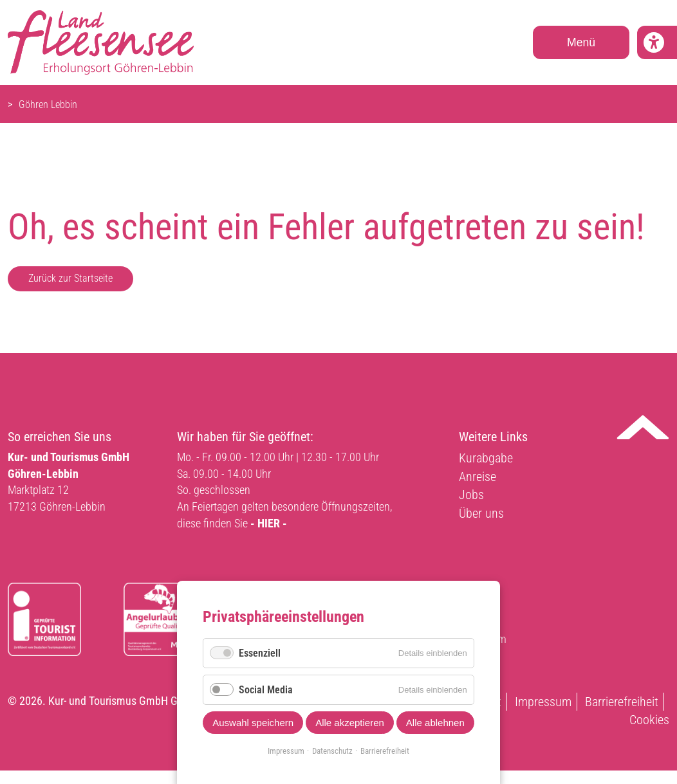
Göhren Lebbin (48, 104)
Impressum (543, 701)
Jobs (471, 494)
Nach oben (643, 427)
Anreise (477, 476)
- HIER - (268, 523)
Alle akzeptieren (349, 722)
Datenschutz (332, 751)
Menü (581, 42)
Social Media (266, 690)
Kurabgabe (486, 458)
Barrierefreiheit (621, 701)
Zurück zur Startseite (70, 278)
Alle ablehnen (435, 722)
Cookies (649, 719)
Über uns (481, 513)
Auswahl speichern (252, 722)
